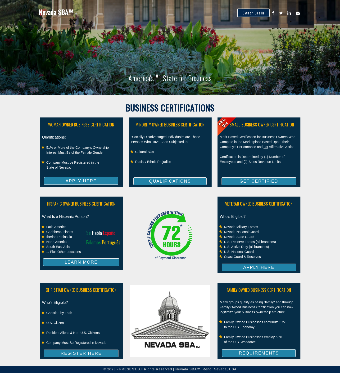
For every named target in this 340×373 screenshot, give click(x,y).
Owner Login (253, 12)
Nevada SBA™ (56, 12)
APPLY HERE (81, 181)
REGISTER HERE (81, 353)
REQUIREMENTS (259, 353)
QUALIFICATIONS (170, 181)
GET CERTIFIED (259, 181)
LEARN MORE (81, 262)
